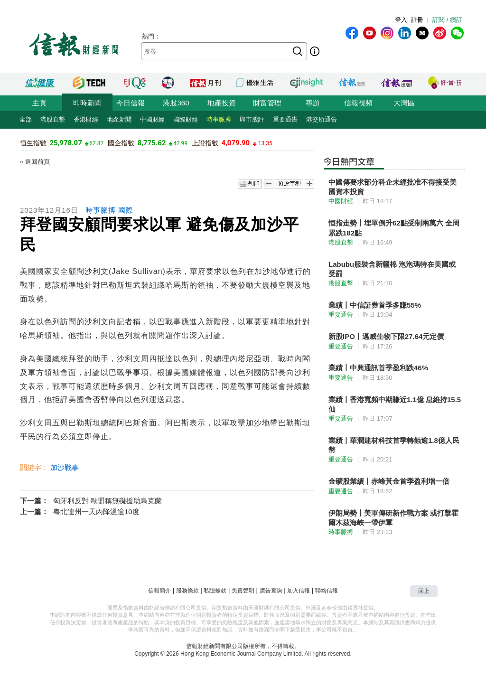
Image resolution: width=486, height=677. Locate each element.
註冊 (417, 19)
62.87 (96, 143)
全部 (25, 119)
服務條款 (187, 590)
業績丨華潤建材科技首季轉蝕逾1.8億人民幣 (393, 445)
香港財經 (86, 119)
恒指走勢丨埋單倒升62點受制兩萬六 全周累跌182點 (393, 227)
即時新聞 (87, 103)
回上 (424, 591)
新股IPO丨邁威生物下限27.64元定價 (386, 336)
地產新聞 (119, 119)
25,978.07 (65, 143)
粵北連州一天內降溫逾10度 (96, 512)
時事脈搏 (218, 119)
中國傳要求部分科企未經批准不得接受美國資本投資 (392, 187)
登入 (401, 19)
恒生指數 (33, 143)
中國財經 (152, 119)
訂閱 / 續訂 (447, 19)
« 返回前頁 (35, 161)
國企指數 (121, 143)
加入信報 (298, 590)
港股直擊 (52, 119)
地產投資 (221, 103)
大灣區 (404, 103)
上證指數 (205, 143)
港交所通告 (321, 119)
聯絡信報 (326, 590)
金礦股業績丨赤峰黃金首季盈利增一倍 (388, 481)
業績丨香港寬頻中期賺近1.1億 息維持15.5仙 (394, 404)
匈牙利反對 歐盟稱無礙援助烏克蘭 (107, 501)
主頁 (39, 103)
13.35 (265, 143)
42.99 (180, 143)
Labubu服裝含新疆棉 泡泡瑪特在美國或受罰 (392, 269)
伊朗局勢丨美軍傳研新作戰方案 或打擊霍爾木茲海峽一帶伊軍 (393, 518)
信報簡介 (159, 590)
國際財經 (185, 119)
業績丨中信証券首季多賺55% (374, 305)
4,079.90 (236, 143)
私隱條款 (215, 590)
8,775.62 (152, 143)
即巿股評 (252, 119)
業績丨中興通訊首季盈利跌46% (378, 368)
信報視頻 (358, 103)
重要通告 (285, 119)
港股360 (176, 103)
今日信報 (130, 103)
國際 (125, 210)
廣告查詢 (271, 590)
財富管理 (267, 103)
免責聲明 (243, 590)
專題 (313, 103)
